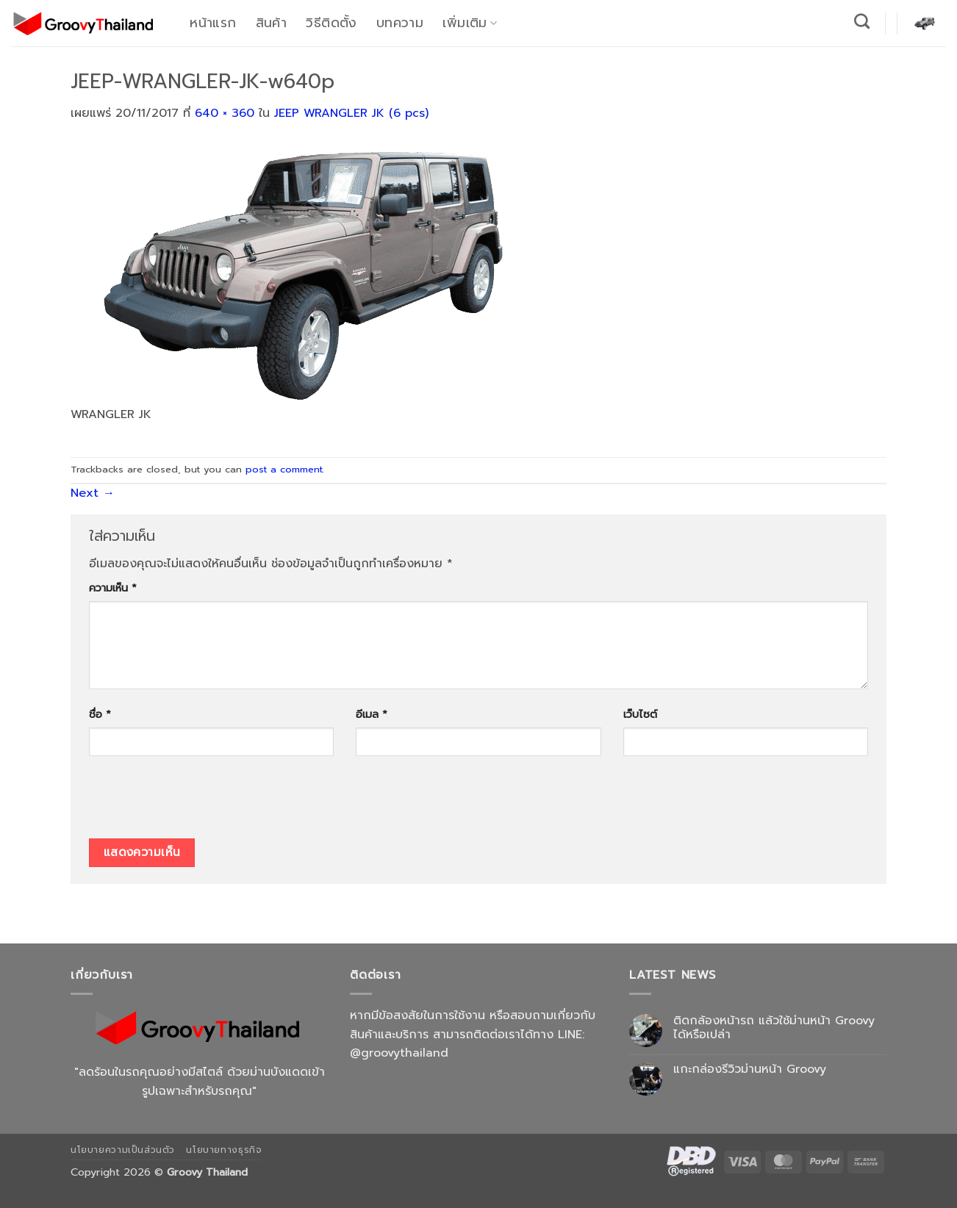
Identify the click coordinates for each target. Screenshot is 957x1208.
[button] (924, 22)
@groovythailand (399, 1053)
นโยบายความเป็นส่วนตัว (123, 1150)
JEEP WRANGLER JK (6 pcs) (351, 113)
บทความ (399, 22)
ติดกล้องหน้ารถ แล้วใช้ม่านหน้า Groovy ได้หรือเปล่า (774, 1028)
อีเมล (371, 714)
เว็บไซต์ (640, 714)
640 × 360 (224, 113)
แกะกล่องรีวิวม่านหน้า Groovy (749, 1069)
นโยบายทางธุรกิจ (224, 1150)
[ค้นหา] (862, 21)
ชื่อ (100, 714)
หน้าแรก (213, 22)
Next (93, 493)
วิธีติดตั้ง (331, 22)
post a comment (284, 469)
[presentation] (200, 802)
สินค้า (271, 22)
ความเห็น (113, 588)
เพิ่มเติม (469, 22)
